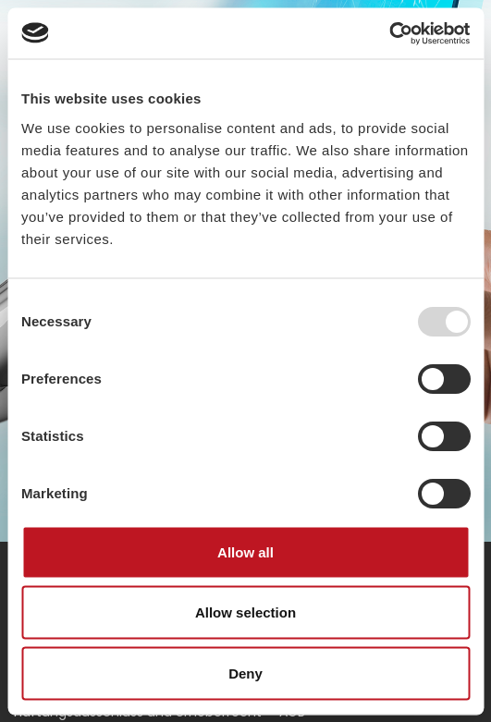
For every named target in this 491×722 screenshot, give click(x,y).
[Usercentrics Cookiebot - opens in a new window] (389, 33)
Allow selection (245, 612)
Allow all (245, 551)
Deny (245, 672)
